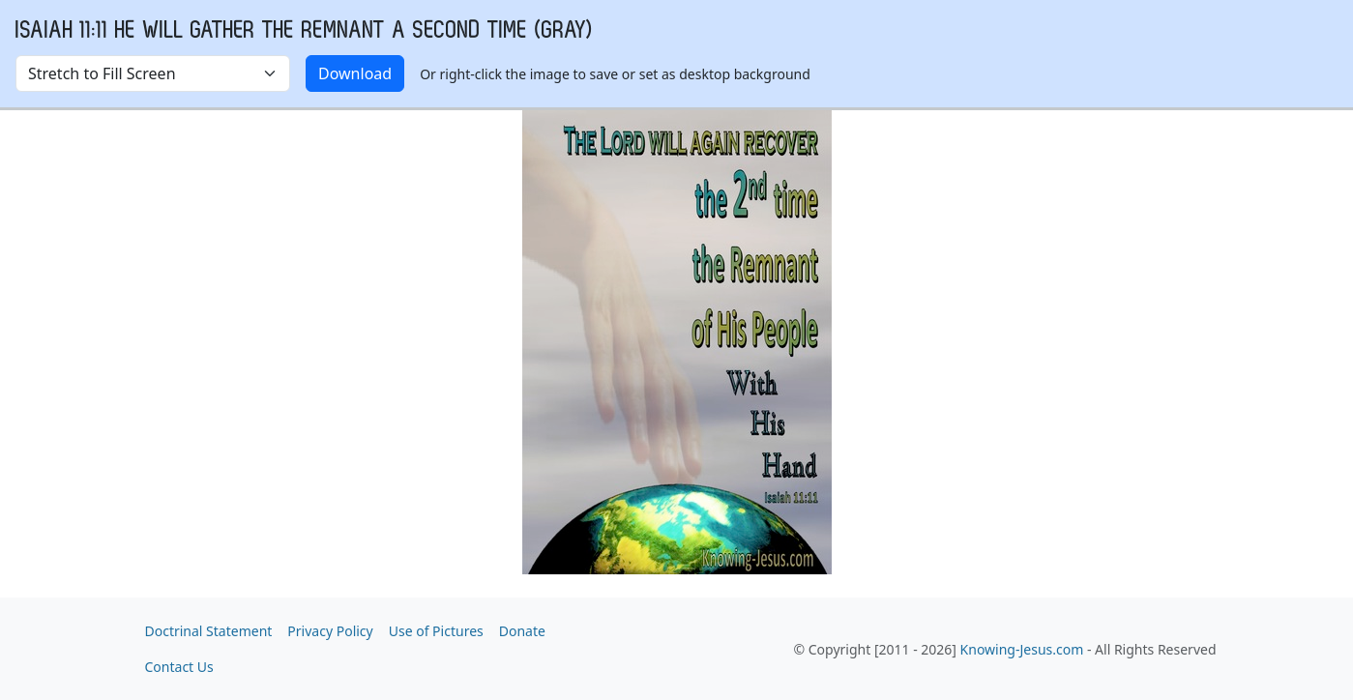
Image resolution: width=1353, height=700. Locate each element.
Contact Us (179, 666)
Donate (522, 631)
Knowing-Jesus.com (1022, 649)
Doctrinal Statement (209, 631)
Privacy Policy (329, 631)
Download (355, 73)
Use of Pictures (436, 631)
